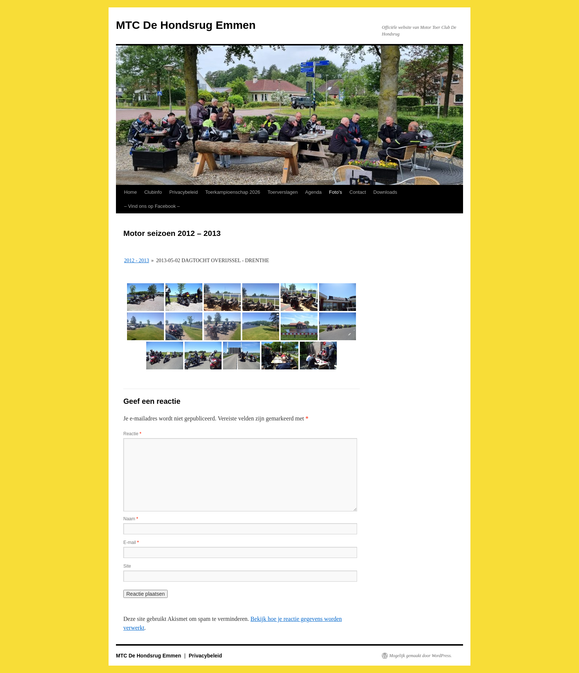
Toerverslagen (283, 192)
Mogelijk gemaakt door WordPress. (420, 655)
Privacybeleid (183, 192)
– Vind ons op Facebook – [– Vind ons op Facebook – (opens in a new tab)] (152, 206)
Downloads (385, 192)
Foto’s (335, 192)
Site (127, 566)
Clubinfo (153, 192)
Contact (357, 192)
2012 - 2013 (136, 260)
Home (130, 192)
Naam (130, 518)
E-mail (131, 542)
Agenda (313, 192)
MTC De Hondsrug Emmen (186, 25)
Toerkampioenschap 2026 (232, 192)
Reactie (132, 433)
